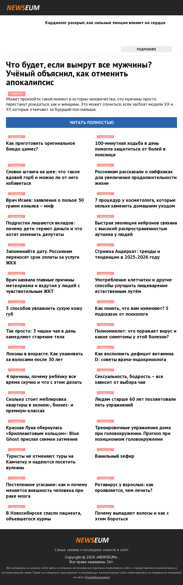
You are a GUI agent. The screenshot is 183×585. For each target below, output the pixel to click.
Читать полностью (91, 122)
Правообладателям (97, 577)
